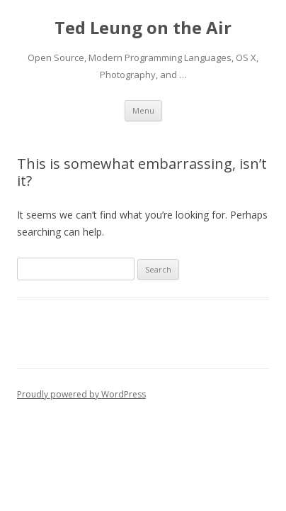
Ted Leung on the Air (143, 28)
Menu (143, 110)
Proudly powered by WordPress (81, 394)
